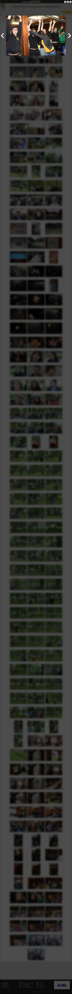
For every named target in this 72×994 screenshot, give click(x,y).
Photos (24, 2)
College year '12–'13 (31, 2)
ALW (38, 2)
